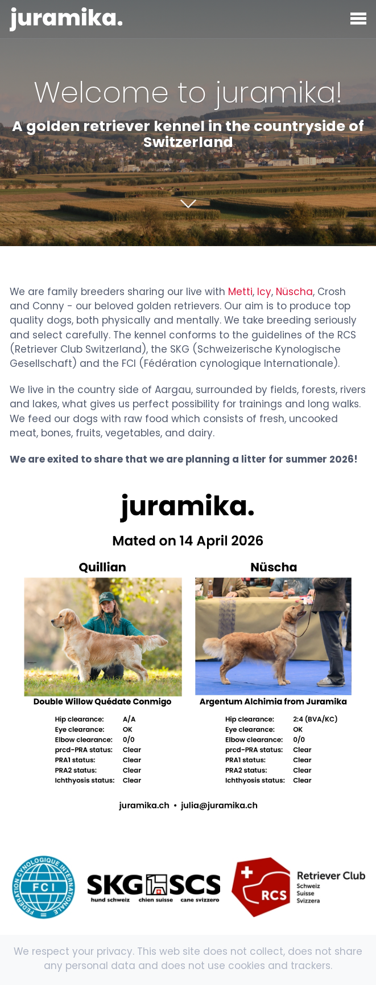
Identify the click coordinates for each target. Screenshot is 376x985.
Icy (264, 292)
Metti (240, 292)
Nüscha (294, 292)
